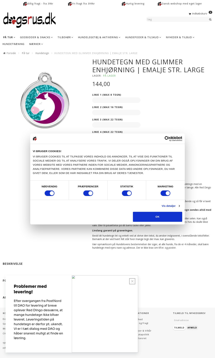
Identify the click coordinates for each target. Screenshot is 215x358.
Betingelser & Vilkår (139, 330)
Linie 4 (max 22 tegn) (107, 131)
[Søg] (210, 19)
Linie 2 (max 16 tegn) (107, 107)
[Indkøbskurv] (200, 13)
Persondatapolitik (138, 334)
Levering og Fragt (138, 323)
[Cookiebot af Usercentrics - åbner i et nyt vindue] (167, 138)
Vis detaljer (169, 205)
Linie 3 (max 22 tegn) (107, 119)
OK (157, 216)
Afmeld (192, 327)
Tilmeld (179, 327)
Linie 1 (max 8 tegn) (106, 94)
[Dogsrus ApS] (29, 19)
